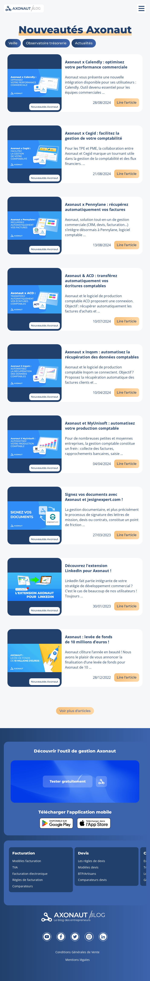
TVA (15, 867)
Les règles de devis (91, 861)
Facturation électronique (30, 874)
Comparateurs (22, 886)
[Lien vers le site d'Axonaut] (101, 781)
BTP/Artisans (87, 874)
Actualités (83, 43)
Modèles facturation (26, 861)
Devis (83, 853)
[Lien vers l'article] (34, 83)
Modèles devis (88, 867)
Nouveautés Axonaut (44, 106)
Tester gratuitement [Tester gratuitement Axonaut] (68, 781)
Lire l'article (127, 102)
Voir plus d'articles (75, 711)
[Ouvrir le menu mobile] (141, 8)
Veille (13, 43)
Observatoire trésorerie (46, 43)
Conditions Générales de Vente (77, 952)
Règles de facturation (27, 880)
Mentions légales (77, 960)
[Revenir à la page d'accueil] (75, 917)
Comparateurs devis (92, 880)
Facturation (23, 853)
